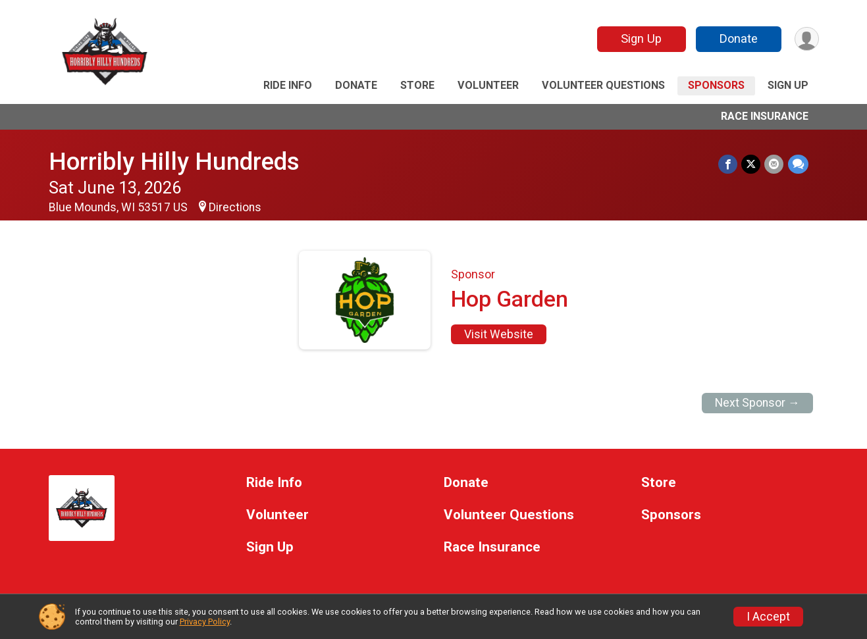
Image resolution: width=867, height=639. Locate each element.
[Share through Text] (798, 164)
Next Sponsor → (757, 402)
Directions (235, 207)
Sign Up (640, 38)
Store (417, 85)
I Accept (768, 616)
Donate (738, 38)
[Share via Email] (774, 164)
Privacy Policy (205, 621)
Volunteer (488, 85)
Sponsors (716, 85)
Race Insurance (764, 116)
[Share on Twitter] (751, 164)
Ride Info (287, 85)
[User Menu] (807, 39)
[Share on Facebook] (728, 164)
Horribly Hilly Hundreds (174, 161)
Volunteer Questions (603, 85)
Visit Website (498, 334)
